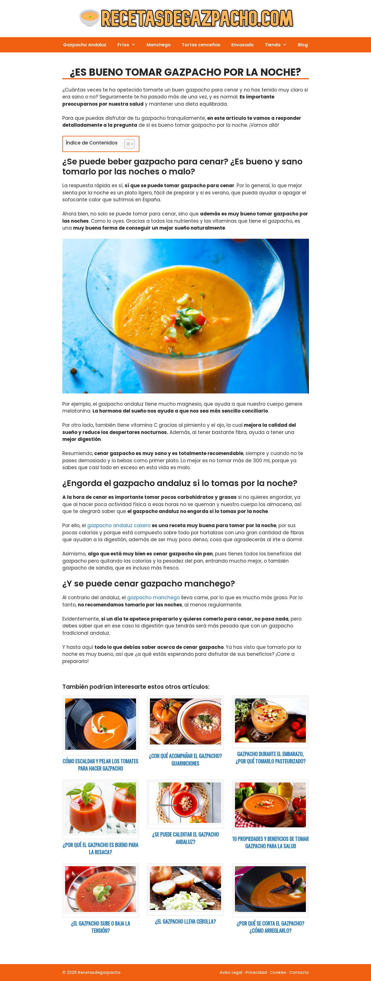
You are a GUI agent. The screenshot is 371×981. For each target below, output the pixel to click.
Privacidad (256, 972)
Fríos (129, 44)
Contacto (299, 972)
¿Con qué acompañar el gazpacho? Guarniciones (185, 759)
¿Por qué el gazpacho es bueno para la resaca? (100, 848)
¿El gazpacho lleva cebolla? (185, 921)
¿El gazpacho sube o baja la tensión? (100, 927)
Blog (303, 45)
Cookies (278, 972)
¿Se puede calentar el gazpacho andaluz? (185, 838)
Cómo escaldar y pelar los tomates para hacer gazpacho (100, 765)
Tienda (278, 44)
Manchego (159, 45)
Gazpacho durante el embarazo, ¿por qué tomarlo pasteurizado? (271, 757)
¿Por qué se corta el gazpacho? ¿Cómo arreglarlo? (270, 927)
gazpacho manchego (153, 597)
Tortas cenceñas (201, 45)
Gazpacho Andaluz (84, 45)
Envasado (242, 45)
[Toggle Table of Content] (126, 144)
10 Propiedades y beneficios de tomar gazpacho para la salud (270, 842)
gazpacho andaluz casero (118, 525)
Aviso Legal (231, 972)
